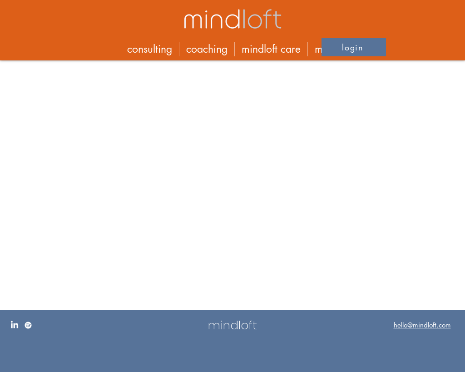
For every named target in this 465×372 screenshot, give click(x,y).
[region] (232, 341)
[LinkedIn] (14, 325)
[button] (354, 47)
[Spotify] (28, 325)
